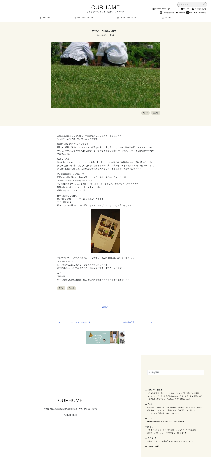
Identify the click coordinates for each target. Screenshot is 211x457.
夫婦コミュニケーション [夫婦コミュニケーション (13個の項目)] (156, 433)
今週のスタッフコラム (155, 399)
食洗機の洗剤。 (129, 322)
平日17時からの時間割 (190, 393)
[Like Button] (145, 113)
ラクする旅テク (185, 396)
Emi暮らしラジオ (199, 9)
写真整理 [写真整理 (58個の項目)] (192, 430)
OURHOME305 (159, 9)
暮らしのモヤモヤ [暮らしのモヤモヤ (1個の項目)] (172, 413)
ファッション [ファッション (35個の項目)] (161, 410)
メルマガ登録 (200, 13)
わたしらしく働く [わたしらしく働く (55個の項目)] (170, 422)
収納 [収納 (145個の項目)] (199, 407)
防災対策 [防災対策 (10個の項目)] (181, 410)
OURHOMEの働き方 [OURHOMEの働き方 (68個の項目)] (154, 422)
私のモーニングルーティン (170, 393)
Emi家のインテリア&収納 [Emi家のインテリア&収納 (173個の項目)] (166, 407)
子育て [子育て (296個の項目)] (149, 430)
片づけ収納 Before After (169, 396)
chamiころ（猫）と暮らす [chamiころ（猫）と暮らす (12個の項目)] (176, 433)
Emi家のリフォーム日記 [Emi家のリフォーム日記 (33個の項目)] (186, 407)
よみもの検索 (153, 446)
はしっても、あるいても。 (81, 322)
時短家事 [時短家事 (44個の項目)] (150, 410)
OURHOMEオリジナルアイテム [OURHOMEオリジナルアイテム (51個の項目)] (182, 441)
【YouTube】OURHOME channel (178, 399)
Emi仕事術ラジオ (167, 13)
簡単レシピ (198, 396)
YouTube (185, 9)
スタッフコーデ (153, 396)
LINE (189, 13)
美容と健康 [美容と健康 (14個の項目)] (172, 410)
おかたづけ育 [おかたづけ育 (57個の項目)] (159, 430)
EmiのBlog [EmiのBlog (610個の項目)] (151, 407)
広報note (180, 13)
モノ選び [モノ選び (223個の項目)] (190, 410)
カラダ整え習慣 (153, 393)
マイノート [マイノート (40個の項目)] (151, 413)
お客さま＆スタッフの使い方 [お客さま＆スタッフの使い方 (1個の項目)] (157, 441)
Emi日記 (105, 307)
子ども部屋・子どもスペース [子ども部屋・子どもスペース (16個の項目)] (176, 430)
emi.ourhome (173, 9)
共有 (156, 113)
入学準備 (161, 413)
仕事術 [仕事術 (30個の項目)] (182, 422)
